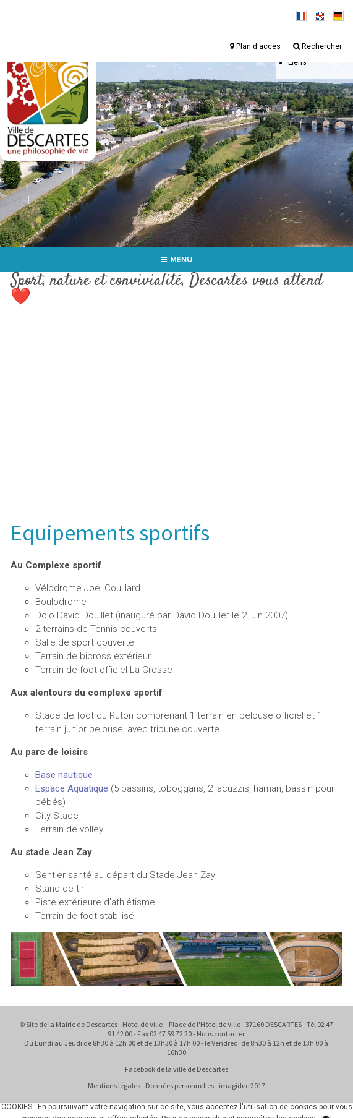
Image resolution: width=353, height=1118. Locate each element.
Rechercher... (320, 46)
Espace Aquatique (71, 788)
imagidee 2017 (242, 1085)
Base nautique (64, 774)
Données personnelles (179, 1085)
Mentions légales (114, 1085)
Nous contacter (221, 1033)
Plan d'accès (255, 46)
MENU (177, 259)
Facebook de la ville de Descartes (176, 1068)
